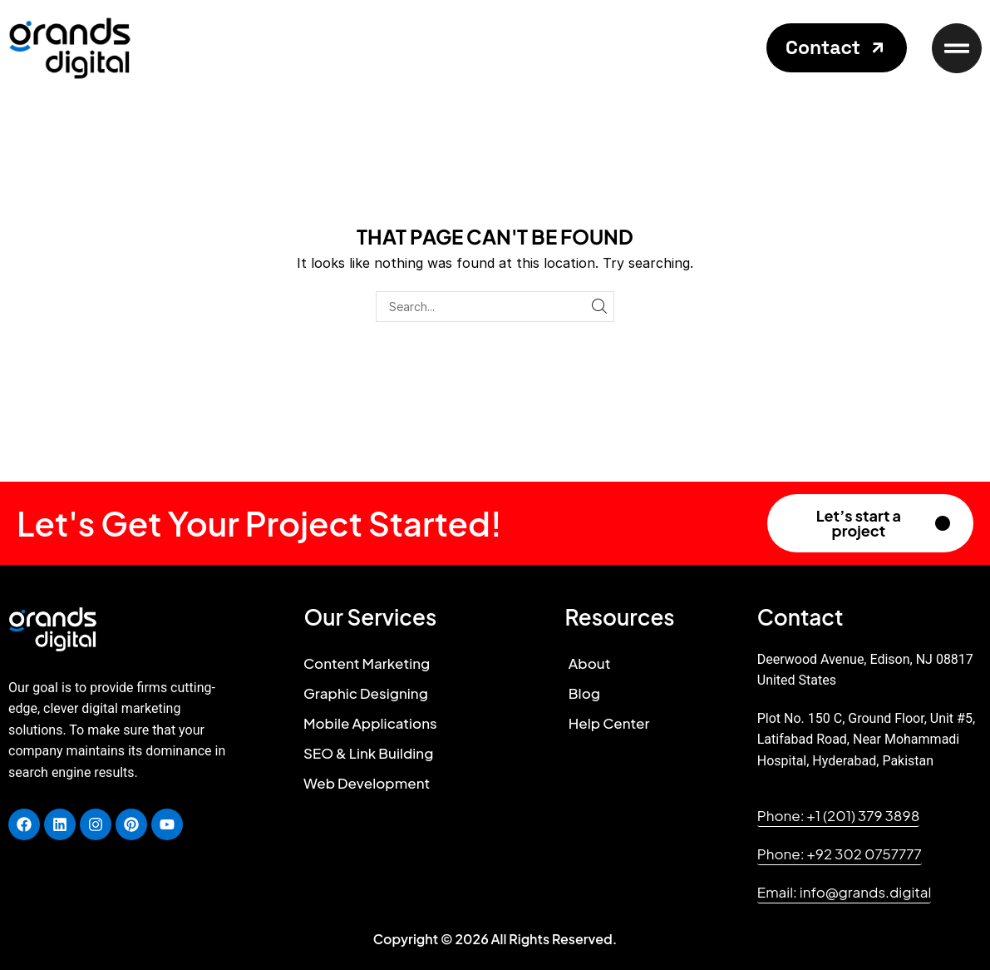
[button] (836, 47)
